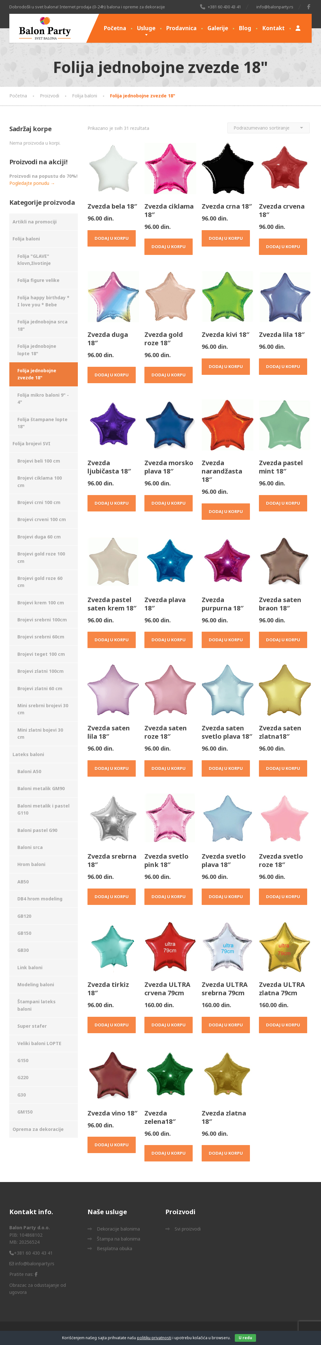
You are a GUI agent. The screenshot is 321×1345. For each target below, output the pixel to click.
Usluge (146, 28)
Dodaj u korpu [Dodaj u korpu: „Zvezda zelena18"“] (168, 1153)
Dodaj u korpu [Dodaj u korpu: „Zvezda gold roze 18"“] (168, 375)
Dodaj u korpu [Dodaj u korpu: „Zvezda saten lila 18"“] (112, 768)
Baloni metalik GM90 (41, 788)
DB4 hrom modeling (39, 899)
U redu (245, 1337)
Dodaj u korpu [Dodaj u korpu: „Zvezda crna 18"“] (226, 238)
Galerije (217, 28)
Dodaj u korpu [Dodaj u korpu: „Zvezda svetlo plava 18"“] (226, 896)
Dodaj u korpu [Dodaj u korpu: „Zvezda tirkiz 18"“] (112, 1025)
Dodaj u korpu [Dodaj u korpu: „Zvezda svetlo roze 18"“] (283, 896)
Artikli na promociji (35, 222)
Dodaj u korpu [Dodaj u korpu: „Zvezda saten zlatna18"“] (283, 768)
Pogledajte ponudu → (32, 183)
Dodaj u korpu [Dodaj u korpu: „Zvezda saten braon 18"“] (283, 640)
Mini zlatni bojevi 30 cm (40, 733)
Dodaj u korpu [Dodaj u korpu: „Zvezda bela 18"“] (112, 238)
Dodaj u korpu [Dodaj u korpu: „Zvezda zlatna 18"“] (226, 1153)
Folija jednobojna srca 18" (42, 325)
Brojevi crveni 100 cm (41, 519)
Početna (115, 28)
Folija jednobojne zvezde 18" (36, 374)
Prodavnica (181, 28)
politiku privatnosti (154, 1337)
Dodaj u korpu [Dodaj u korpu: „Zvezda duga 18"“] (112, 375)
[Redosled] (268, 127)
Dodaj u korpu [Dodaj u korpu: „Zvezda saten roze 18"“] (168, 768)
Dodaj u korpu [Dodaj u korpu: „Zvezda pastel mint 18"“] (283, 503)
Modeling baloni (35, 984)
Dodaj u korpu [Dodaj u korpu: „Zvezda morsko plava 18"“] (168, 503)
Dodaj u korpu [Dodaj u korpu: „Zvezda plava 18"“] (168, 640)
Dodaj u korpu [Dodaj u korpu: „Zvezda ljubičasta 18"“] (112, 503)
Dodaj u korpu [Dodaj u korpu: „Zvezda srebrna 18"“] (112, 896)
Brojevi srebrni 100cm (42, 620)
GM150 (24, 1112)
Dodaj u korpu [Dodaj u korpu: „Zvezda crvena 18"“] (283, 246)
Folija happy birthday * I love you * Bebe (43, 301)
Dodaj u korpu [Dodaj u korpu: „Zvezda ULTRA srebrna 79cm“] (226, 1025)
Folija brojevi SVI (31, 443)
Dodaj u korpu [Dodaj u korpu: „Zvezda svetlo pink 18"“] (168, 896)
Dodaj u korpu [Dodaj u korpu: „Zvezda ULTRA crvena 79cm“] (168, 1025)
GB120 (24, 916)
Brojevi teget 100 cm (41, 654)
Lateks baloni (28, 754)
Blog (245, 28)
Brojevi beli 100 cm (38, 461)
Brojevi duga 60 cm (39, 537)
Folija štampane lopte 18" (42, 422)
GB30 (23, 950)
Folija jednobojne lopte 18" (36, 349)
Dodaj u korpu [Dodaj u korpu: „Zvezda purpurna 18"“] (226, 640)
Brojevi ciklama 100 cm (39, 481)
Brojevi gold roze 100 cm (41, 557)
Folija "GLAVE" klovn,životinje (34, 259)
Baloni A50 (29, 771)
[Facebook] (309, 6)
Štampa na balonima (118, 1239)
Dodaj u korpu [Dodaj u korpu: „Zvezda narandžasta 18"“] (226, 511)
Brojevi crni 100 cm (38, 502)
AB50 (23, 882)
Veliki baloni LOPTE (39, 1043)
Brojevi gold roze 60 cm (39, 581)
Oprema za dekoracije (38, 1129)
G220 (22, 1077)
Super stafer (32, 1026)
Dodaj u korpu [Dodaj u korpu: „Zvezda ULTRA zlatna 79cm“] (283, 1025)
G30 (21, 1095)
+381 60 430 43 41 (31, 1253)
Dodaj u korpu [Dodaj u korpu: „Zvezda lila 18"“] (283, 366)
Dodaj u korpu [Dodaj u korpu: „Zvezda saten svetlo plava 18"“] (226, 768)
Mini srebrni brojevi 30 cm (42, 709)
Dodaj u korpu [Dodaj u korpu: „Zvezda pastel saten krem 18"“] (112, 640)
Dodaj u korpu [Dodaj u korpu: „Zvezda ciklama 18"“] (168, 246)
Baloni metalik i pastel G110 (43, 809)
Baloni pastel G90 (37, 830)
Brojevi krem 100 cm (40, 603)
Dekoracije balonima (118, 1229)
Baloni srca (30, 847)
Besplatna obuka (114, 1248)
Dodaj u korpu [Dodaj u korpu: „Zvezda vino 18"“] (112, 1145)
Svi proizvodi (188, 1229)
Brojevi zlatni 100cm (40, 671)
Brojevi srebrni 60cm (40, 637)
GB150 (24, 933)
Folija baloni (26, 239)
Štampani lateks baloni (36, 1005)
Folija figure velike (38, 280)
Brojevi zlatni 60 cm (39, 688)
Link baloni (29, 967)
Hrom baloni (31, 864)
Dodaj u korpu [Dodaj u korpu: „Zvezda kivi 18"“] (226, 366)
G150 (22, 1060)
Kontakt (273, 28)
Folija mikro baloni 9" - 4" (43, 398)
